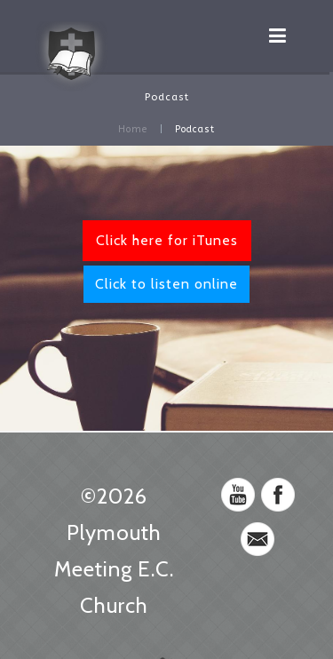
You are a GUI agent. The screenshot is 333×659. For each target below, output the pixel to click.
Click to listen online (166, 283)
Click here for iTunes (167, 240)
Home (132, 129)
